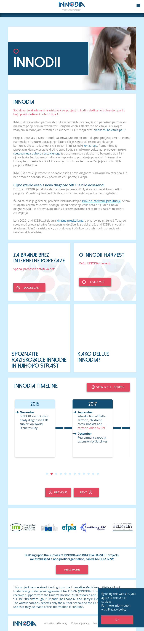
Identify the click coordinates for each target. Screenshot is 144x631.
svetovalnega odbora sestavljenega (36, 153)
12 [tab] (97, 473)
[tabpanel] (43, 428)
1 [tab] (47, 473)
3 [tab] (56, 473)
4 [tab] (61, 473)
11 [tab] (93, 473)
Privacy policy (80, 623)
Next (86, 492)
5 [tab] (65, 473)
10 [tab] (88, 473)
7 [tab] (74, 473)
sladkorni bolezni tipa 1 (109, 130)
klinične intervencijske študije (101, 201)
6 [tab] (70, 473)
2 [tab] (51, 473)
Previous (58, 492)
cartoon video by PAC (92, 428)
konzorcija (90, 146)
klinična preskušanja (70, 220)
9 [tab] (84, 473)
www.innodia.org (55, 623)
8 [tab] (79, 473)
